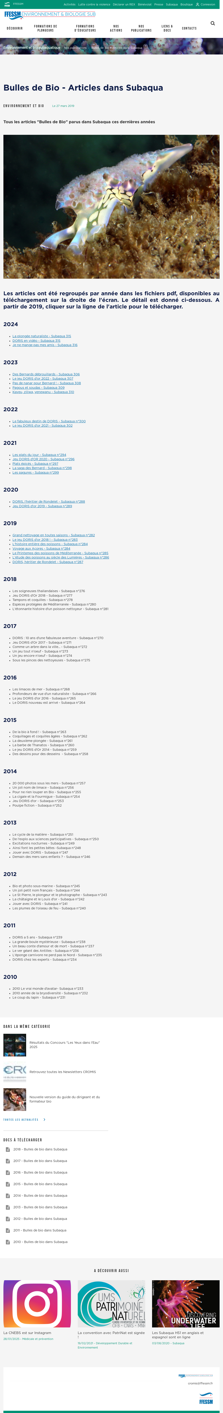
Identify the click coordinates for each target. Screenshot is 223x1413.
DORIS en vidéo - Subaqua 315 (36, 340)
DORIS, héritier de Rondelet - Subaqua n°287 (48, 562)
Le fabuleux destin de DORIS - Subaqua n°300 (49, 421)
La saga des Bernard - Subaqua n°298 (42, 468)
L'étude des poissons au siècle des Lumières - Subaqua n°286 (61, 557)
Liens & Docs (167, 28)
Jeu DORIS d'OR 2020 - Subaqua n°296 (44, 459)
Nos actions (116, 28)
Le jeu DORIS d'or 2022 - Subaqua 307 (43, 378)
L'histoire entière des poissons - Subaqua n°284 (50, 544)
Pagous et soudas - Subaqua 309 (39, 387)
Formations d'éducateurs (85, 28)
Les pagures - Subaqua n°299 (36, 472)
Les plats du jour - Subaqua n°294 (39, 455)
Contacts (189, 28)
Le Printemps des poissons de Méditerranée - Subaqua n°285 (60, 553)
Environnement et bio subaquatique (31, 48)
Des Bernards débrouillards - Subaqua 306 (46, 374)
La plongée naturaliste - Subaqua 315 (42, 336)
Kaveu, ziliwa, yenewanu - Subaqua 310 (43, 392)
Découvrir (15, 28)
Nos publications (141, 28)
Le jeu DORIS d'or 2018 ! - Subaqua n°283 (45, 540)
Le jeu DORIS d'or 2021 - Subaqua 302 (43, 425)
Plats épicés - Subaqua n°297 (35, 463)
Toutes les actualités (21, 1119)
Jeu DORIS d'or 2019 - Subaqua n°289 (42, 506)
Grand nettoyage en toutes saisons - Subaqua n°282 (54, 535)
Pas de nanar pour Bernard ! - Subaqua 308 (47, 383)
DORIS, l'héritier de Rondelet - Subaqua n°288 (49, 501)
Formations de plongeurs (45, 28)
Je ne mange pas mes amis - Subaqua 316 (45, 345)
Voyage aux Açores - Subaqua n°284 (41, 548)
